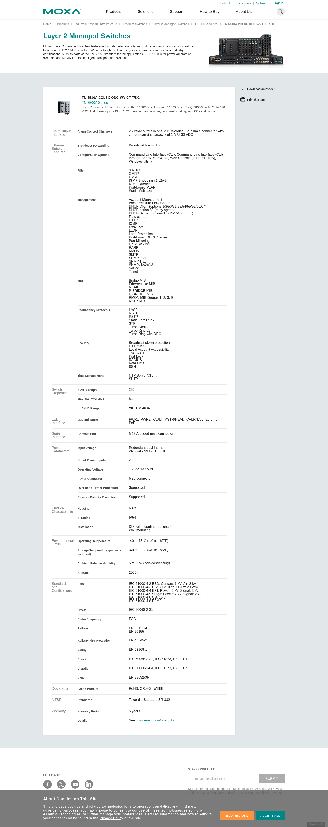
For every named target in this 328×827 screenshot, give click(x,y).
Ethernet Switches (135, 24)
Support (176, 11)
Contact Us (226, 3)
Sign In (279, 3)
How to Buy (209, 11)
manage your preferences (121, 814)
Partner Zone (244, 3)
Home (47, 24)
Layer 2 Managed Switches (171, 24)
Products (63, 24)
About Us (244, 11)
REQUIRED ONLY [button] (237, 815)
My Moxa (261, 3)
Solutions (146, 11)
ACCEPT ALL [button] (270, 815)
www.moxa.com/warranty (155, 720)
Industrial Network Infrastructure (96, 24)
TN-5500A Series (206, 24)
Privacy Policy (111, 818)
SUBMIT (271, 778)
